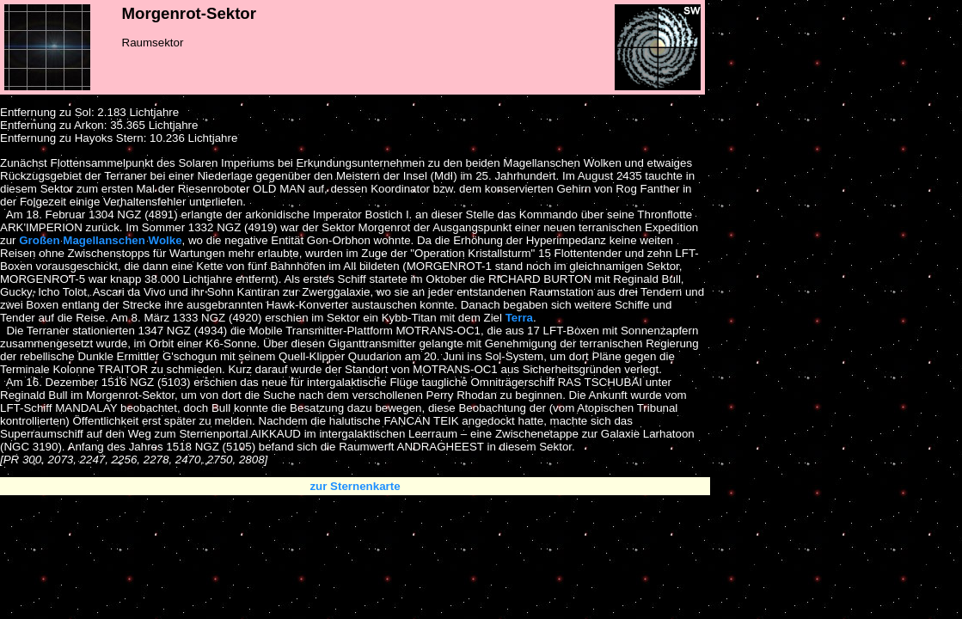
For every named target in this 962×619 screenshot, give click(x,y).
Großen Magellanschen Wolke (100, 240)
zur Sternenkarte (354, 486)
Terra (519, 317)
